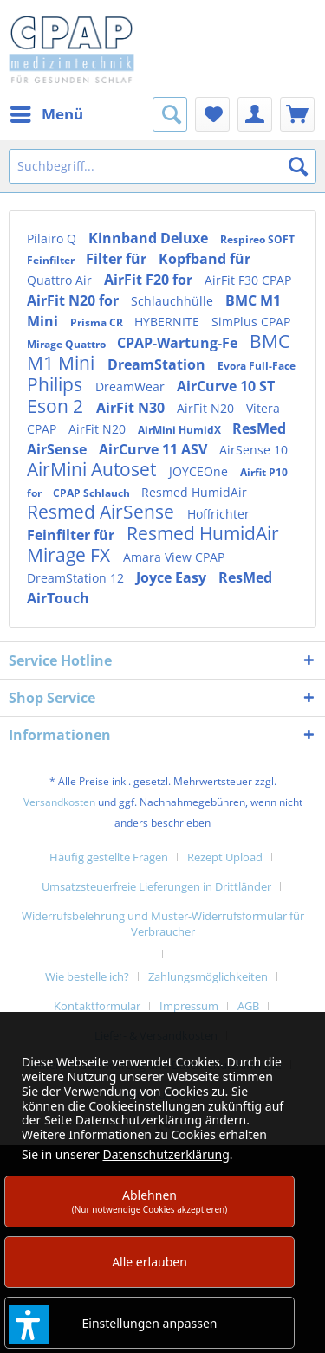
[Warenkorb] (297, 114)
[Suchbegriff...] (162, 166)
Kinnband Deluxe (149, 238)
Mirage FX (70, 555)
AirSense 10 (253, 449)
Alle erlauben (149, 1261)
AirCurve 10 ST (226, 386)
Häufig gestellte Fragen (108, 857)
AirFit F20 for (150, 279)
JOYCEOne (200, 471)
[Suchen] (298, 166)
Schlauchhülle (174, 301)
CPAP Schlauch (93, 493)
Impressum (188, 1006)
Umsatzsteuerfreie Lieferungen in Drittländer (156, 886)
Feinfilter (52, 260)
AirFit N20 (207, 408)
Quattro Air (61, 280)
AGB (248, 1006)
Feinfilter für (72, 534)
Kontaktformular (97, 1006)
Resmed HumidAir (194, 492)
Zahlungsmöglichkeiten (208, 976)
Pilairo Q (53, 238)
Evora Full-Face (257, 365)
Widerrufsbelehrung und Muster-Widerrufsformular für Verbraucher (163, 923)
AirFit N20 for (74, 300)
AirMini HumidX (181, 429)
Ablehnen (150, 1201)
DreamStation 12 (77, 578)
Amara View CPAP (173, 557)
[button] (29, 1324)
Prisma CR (98, 322)
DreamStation (158, 364)
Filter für (118, 258)
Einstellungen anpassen (150, 1323)
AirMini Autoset (93, 469)
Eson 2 (57, 406)
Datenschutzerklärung (165, 1154)
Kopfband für (204, 258)
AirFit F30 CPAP (248, 280)
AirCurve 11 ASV (155, 449)
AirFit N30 (132, 407)
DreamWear (131, 386)
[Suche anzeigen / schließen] (170, 114)
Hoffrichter (218, 514)
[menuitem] (46, 114)
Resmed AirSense (103, 511)
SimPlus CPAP (250, 321)
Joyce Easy (173, 577)
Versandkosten (59, 802)
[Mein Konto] (254, 114)
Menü (46, 112)
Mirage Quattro (67, 344)
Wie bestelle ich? (87, 976)
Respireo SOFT (257, 239)
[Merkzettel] (212, 114)
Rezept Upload (225, 857)
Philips (57, 384)
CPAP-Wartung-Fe (179, 342)
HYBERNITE (168, 321)
